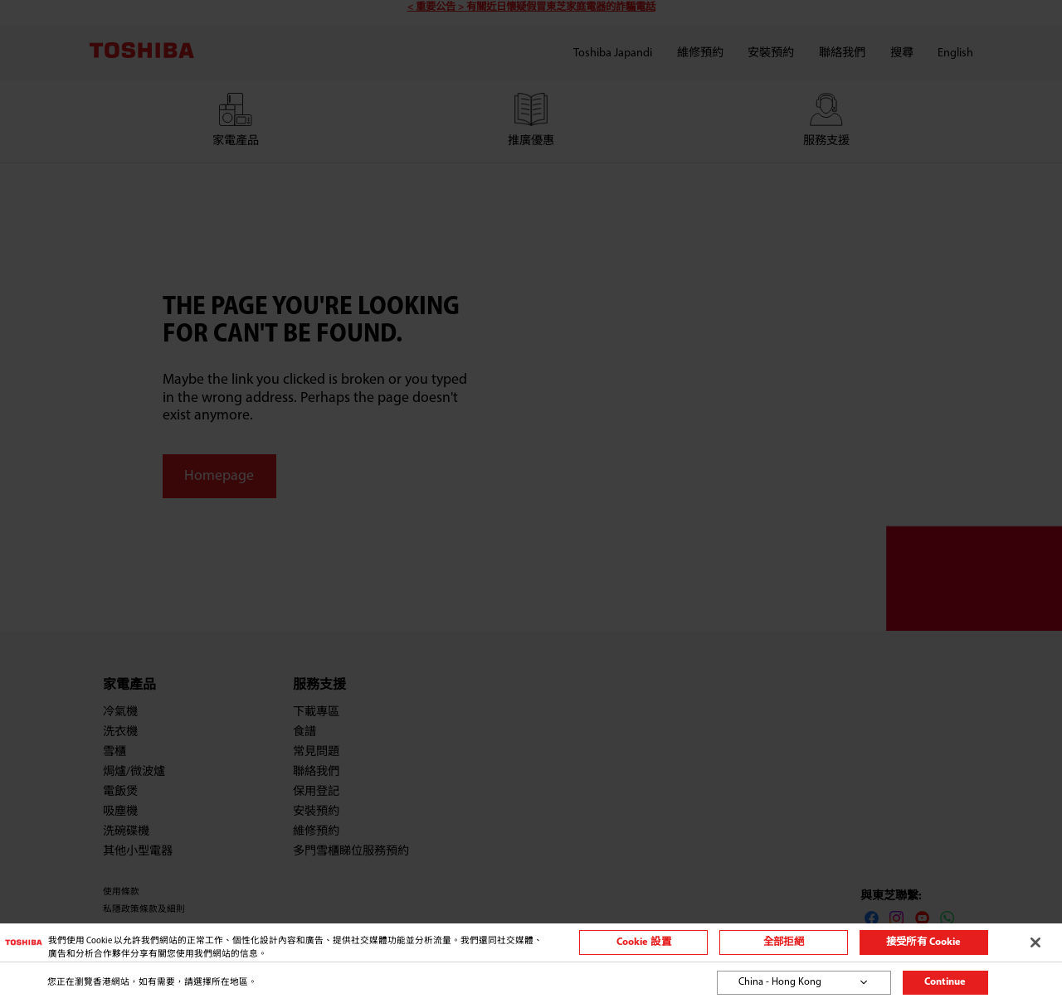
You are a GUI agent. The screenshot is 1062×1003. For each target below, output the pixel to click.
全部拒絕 (783, 942)
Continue (945, 982)
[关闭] (1035, 942)
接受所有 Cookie (923, 942)
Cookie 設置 (643, 942)
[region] (531, 942)
